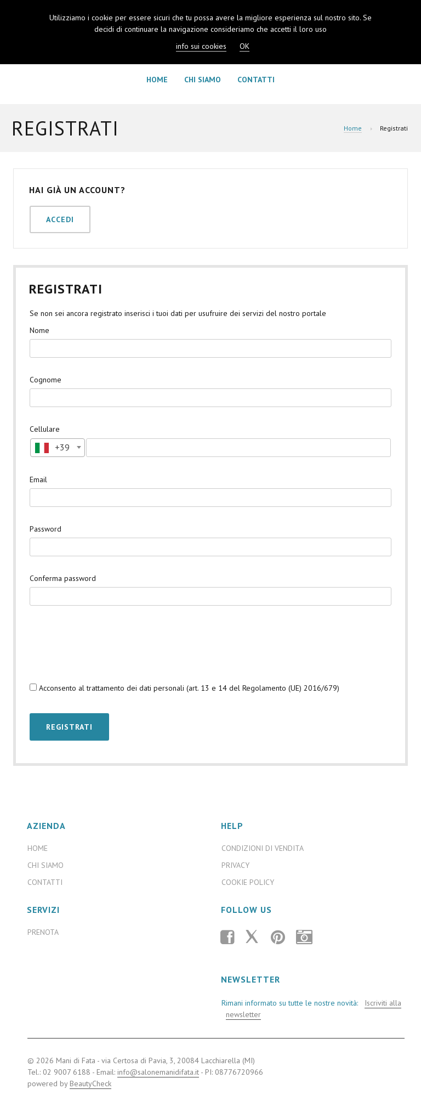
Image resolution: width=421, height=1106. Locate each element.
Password (45, 529)
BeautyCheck (90, 1083)
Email (38, 479)
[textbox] (57, 447)
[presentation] (113, 643)
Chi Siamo (202, 79)
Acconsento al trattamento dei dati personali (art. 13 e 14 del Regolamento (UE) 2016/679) (184, 688)
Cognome (45, 380)
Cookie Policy (247, 882)
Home (157, 79)
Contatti (256, 79)
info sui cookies (201, 46)
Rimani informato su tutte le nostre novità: (310, 1009)
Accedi (60, 219)
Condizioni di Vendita (262, 848)
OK (244, 46)
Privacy (235, 865)
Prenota (43, 932)
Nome (39, 330)
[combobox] (57, 447)
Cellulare (45, 429)
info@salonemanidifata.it (158, 1072)
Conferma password (63, 578)
